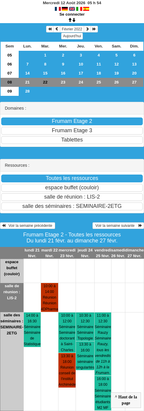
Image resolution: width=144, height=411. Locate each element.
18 (98, 73)
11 (98, 64)
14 (27, 73)
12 (116, 64)
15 (45, 73)
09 (10, 91)
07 (10, 73)
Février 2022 (72, 29)
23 (63, 82)
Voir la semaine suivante (118, 226)
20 (134, 73)
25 (98, 82)
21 (27, 82)
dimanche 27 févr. (134, 253)
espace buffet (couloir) (12, 268)
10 (81, 64)
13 (134, 64)
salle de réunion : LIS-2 (11, 292)
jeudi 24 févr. (85, 253)
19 (116, 73)
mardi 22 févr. (49, 253)
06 (10, 64)
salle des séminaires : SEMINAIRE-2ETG (11, 324)
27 (134, 82)
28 (27, 91)
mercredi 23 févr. (66, 253)
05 (10, 55)
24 (81, 82)
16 (63, 73)
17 (81, 73)
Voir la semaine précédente (27, 226)
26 (116, 82)
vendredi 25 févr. (103, 253)
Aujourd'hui (72, 36)
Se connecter (72, 14)
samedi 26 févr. (118, 253)
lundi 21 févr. (31, 253)
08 (10, 82)
